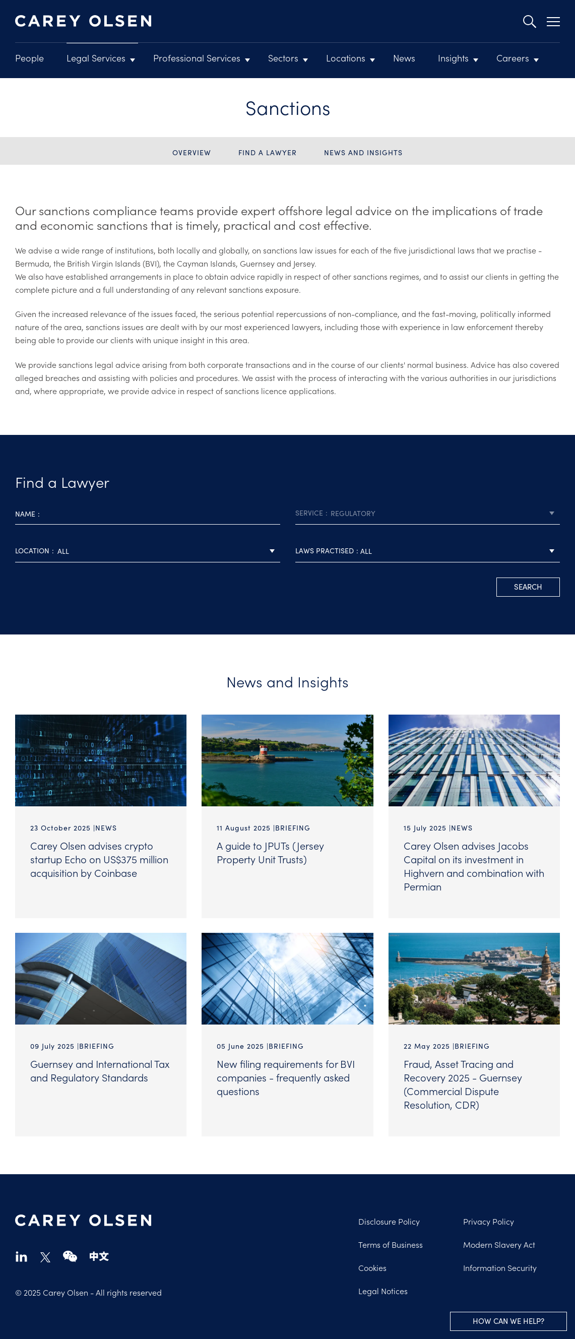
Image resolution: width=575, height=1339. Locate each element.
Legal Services (96, 57)
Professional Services (196, 57)
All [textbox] (63, 551)
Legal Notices (383, 1290)
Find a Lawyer (267, 152)
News (404, 57)
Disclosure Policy (389, 1221)
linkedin (21, 1256)
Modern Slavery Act (499, 1244)
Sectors (283, 57)
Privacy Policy (488, 1221)
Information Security (500, 1267)
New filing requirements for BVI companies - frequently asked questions (286, 1077)
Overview (191, 152)
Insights (453, 57)
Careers (512, 57)
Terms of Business (390, 1244)
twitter (45, 1257)
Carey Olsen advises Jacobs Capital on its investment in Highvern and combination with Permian (474, 865)
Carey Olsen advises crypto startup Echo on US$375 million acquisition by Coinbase (99, 858)
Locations (345, 57)
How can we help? (508, 1320)
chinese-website (99, 1256)
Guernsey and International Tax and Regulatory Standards (99, 1070)
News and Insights (363, 152)
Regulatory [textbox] (353, 513)
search (528, 586)
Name (25, 513)
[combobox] (427, 513)
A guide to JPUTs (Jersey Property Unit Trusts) (270, 852)
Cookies (372, 1267)
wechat (70, 1256)
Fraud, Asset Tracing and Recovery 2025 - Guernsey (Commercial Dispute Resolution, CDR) (463, 1083)
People (29, 57)
